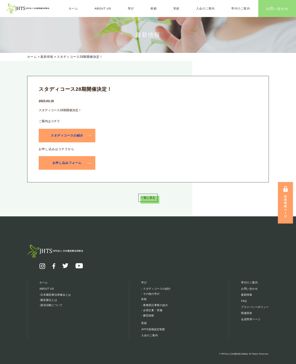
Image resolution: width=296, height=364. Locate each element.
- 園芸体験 (147, 315)
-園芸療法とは (48, 300)
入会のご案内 (205, 8)
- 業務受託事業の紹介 (154, 305)
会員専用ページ (251, 319)
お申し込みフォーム (67, 162)
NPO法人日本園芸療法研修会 (234, 354)
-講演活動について (51, 305)
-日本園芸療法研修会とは (55, 294)
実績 (176, 8)
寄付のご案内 (240, 8)
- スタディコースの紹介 (156, 288)
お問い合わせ (277, 8)
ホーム (73, 8)
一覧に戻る (148, 198)
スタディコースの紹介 (67, 135)
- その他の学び (150, 293)
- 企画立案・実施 (152, 310)
